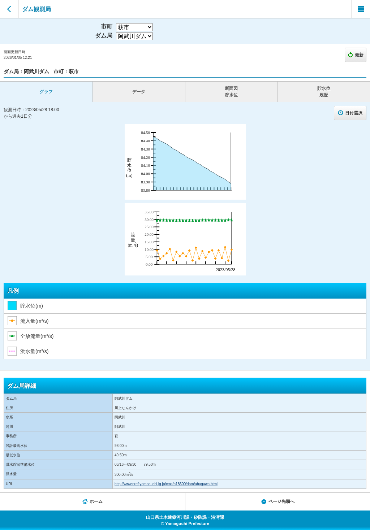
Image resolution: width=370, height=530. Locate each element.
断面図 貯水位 (231, 91)
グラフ (46, 91)
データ (138, 91)
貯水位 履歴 (323, 91)
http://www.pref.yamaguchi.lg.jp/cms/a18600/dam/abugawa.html (166, 484)
